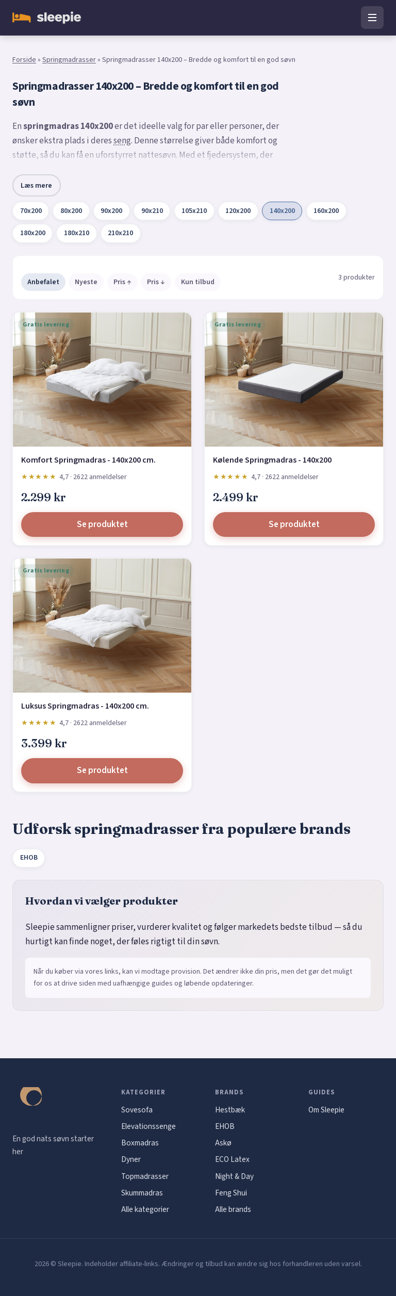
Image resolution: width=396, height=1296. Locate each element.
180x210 (76, 233)
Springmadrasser (69, 60)
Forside (24, 60)
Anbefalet (43, 282)
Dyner (131, 1159)
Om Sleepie (326, 1109)
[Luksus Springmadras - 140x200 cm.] (102, 626)
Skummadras (142, 1193)
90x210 (152, 211)
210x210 (120, 233)
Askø (223, 1143)
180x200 (32, 233)
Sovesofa (137, 1109)
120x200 (238, 211)
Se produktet (102, 524)
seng (122, 141)
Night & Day (234, 1176)
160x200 (326, 211)
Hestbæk (230, 1109)
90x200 (111, 211)
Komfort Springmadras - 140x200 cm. (88, 460)
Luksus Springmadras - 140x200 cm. (85, 706)
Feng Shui (231, 1193)
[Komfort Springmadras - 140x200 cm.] (102, 380)
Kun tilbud (197, 282)
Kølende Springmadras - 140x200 (272, 460)
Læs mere (36, 185)
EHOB (29, 857)
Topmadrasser (145, 1176)
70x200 (31, 211)
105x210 (194, 211)
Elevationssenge (148, 1126)
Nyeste (86, 282)
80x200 (71, 211)
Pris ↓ (156, 282)
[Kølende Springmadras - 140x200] (294, 380)
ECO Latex (232, 1159)
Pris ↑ (122, 282)
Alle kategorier (145, 1209)
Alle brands (233, 1209)
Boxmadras (140, 1143)
